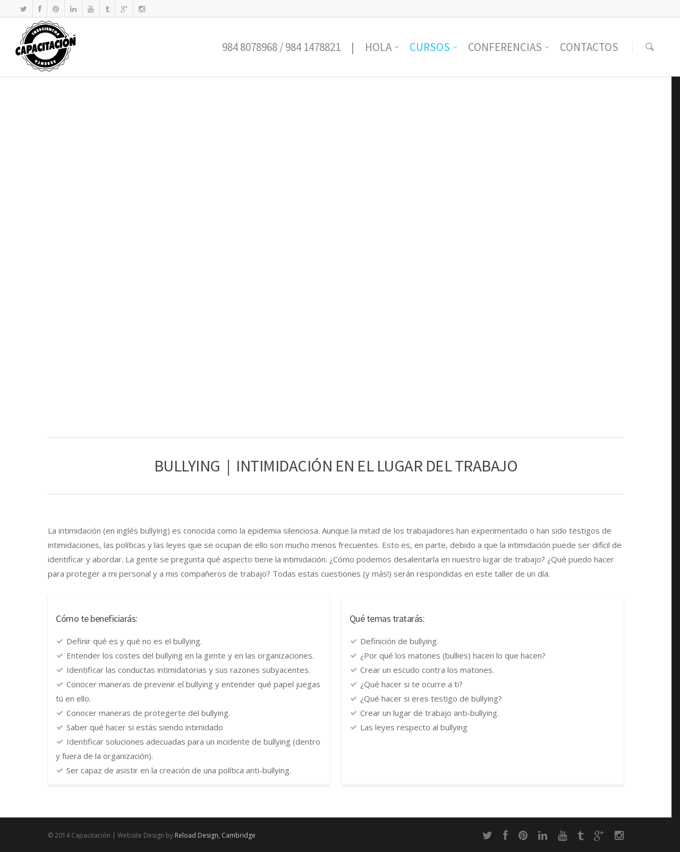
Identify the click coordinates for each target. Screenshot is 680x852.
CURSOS (434, 47)
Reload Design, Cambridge (215, 835)
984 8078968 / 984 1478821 (281, 47)
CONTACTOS (589, 47)
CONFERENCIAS (509, 47)
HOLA (382, 47)
